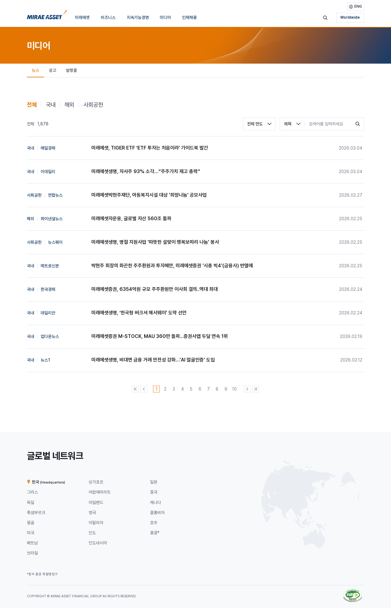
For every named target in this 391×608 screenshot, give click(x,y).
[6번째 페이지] (199, 389)
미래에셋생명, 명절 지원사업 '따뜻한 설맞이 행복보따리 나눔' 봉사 (155, 242)
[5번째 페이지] (191, 389)
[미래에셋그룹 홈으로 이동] (47, 16)
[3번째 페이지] (173, 389)
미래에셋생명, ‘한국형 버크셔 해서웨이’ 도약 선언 (139, 313)
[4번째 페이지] (182, 389)
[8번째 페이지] (217, 389)
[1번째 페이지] (156, 389)
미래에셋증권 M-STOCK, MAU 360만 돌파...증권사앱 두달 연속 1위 (159, 336)
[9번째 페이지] (225, 389)
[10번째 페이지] (234, 389)
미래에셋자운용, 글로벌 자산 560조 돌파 (131, 218)
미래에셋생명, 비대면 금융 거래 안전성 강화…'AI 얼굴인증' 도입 (153, 360)
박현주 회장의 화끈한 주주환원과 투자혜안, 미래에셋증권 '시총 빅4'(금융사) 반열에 (172, 266)
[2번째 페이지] (165, 389)
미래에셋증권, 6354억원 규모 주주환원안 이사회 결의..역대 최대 (154, 289)
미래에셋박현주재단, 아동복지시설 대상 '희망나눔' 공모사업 (149, 195)
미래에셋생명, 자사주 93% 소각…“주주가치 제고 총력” (145, 171)
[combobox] (259, 123)
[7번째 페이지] (208, 389)
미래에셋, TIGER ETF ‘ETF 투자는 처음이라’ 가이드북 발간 (149, 148)
